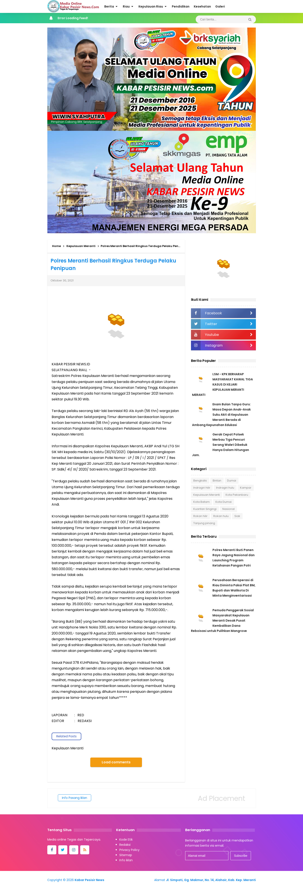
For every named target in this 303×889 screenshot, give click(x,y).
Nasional (228, 509)
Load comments (116, 762)
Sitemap (125, 855)
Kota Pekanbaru (237, 495)
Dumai (231, 480)
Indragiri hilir (201, 488)
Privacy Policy (129, 850)
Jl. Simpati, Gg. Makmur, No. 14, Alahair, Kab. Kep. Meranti (211, 880)
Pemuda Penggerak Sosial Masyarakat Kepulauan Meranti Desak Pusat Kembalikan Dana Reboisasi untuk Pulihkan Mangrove (222, 620)
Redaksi (125, 845)
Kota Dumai (223, 502)
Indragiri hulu (225, 488)
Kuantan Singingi (205, 509)
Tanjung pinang (204, 523)
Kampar (245, 488)
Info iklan (126, 860)
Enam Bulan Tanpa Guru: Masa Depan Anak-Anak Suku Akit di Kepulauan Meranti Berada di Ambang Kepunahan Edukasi (221, 414)
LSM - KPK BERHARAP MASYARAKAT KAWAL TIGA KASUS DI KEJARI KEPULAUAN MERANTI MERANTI (222, 384)
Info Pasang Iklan (74, 798)
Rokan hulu (221, 516)
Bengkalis (200, 480)
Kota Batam (201, 502)
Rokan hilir (200, 516)
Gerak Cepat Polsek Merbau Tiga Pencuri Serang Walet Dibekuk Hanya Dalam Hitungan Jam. (220, 444)
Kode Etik (126, 839)
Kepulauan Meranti (206, 495)
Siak (237, 516)
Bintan (217, 480)
